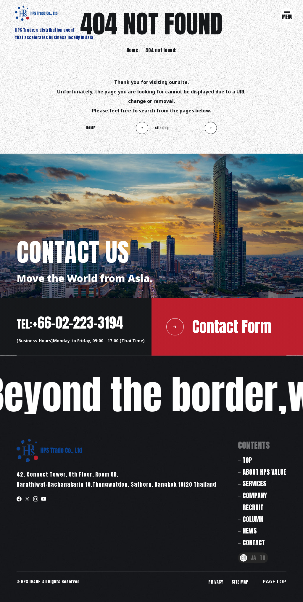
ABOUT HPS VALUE (264, 472)
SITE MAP (240, 582)
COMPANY (255, 495)
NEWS (250, 531)
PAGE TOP (274, 581)
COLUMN (253, 519)
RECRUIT (253, 507)
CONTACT (254, 542)
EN (243, 558)
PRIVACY (215, 582)
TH (262, 558)
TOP (247, 460)
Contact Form (219, 326)
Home (132, 50)
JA (253, 558)
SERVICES (254, 483)
